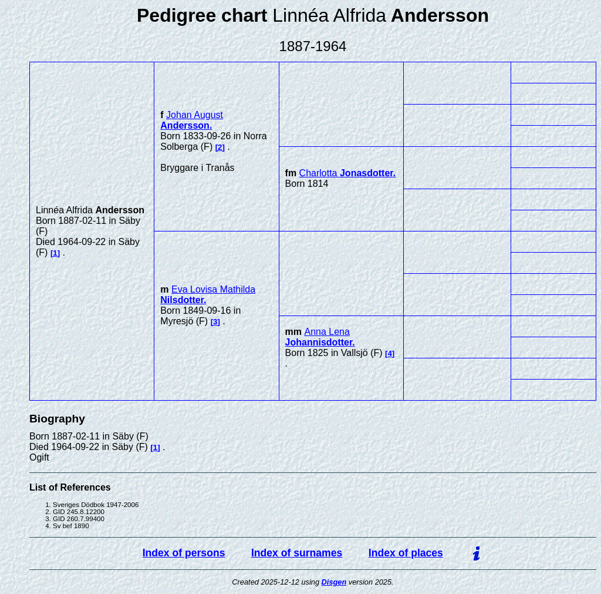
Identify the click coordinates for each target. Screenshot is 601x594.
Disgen (334, 582)
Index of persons (184, 553)
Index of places (406, 553)
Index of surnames (296, 553)
